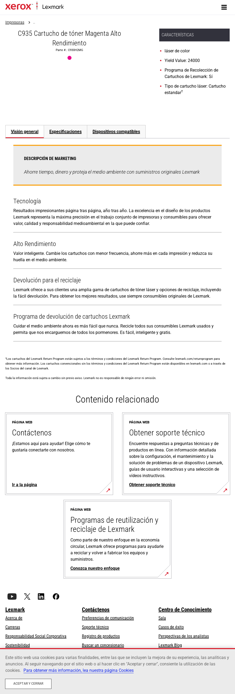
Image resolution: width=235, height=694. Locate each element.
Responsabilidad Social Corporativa (35, 636)
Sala (162, 618)
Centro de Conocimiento (185, 609)
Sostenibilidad (17, 645)
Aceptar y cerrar (28, 683)
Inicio (67, 7)
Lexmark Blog (170, 645)
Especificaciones (65, 131)
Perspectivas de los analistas (183, 636)
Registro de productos (101, 636)
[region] (117, 671)
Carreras (12, 627)
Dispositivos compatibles (116, 131)
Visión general (24, 131)
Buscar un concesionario (103, 645)
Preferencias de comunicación (108, 618)
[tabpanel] (117, 244)
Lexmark (15, 609)
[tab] (24, 131)
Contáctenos (96, 609)
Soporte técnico (95, 627)
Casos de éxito (171, 627)
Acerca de (13, 618)
